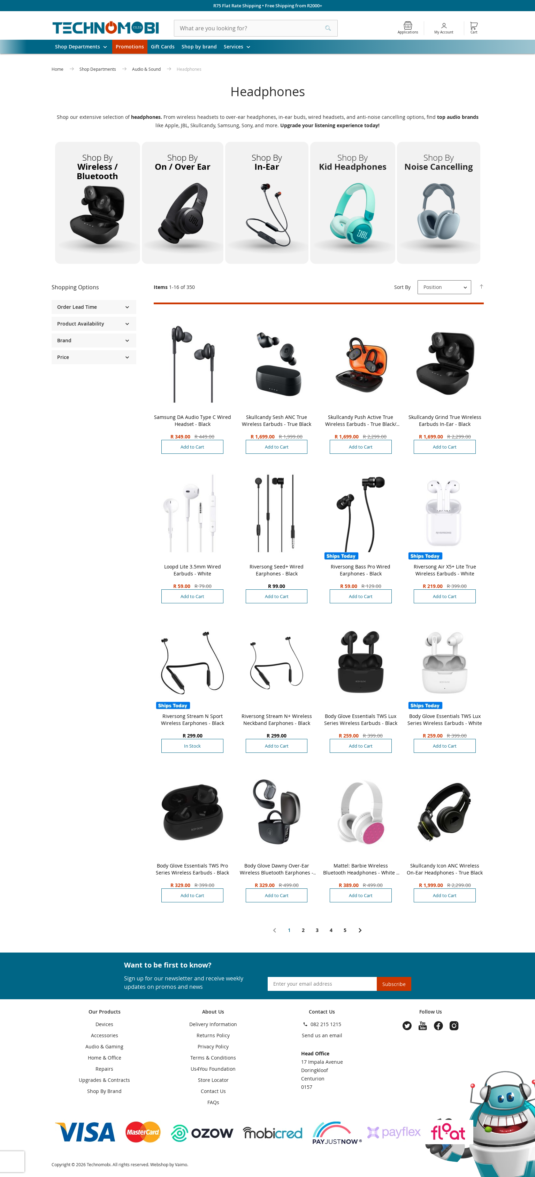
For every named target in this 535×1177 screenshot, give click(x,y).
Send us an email (322, 1035)
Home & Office (104, 1057)
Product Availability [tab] (80, 323)
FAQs (213, 1102)
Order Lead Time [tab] (77, 307)
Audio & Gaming (104, 1046)
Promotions (130, 46)
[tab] (94, 287)
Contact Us (213, 1091)
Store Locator (213, 1080)
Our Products (105, 1011)
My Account (443, 32)
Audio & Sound (147, 69)
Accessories (104, 1035)
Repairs (104, 1068)
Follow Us (430, 1011)
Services (239, 47)
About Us (213, 1011)
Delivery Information (213, 1024)
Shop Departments (83, 47)
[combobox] (256, 28)
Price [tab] (63, 357)
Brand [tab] (64, 340)
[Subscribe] (394, 984)
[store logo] (106, 28)
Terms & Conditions (213, 1057)
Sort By (402, 287)
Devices (104, 1024)
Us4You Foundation (213, 1068)
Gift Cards (163, 46)
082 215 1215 (326, 1024)
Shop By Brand (104, 1091)
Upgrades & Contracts (104, 1080)
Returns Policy (213, 1035)
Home (58, 69)
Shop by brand (199, 46)
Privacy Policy (213, 1046)
